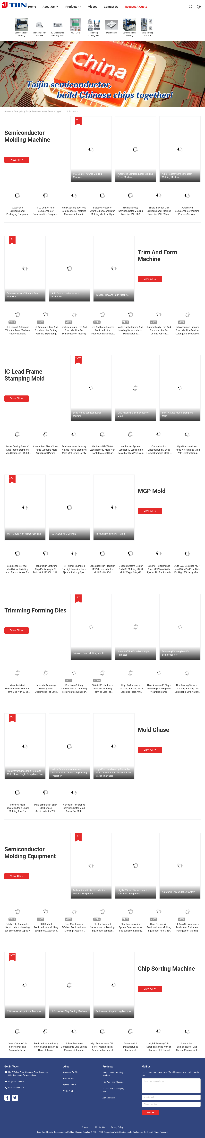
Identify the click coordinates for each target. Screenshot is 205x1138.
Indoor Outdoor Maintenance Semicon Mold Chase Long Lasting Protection (69, 772)
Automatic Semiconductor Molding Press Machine (135, 175)
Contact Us (68, 1091)
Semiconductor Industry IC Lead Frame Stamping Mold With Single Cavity (74, 449)
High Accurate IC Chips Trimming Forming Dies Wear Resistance (159, 688)
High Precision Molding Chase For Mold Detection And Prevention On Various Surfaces (113, 772)
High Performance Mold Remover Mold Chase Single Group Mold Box (25, 773)
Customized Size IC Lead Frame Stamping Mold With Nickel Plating (45, 449)
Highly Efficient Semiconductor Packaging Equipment (133, 892)
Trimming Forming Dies (35, 610)
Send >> (150, 1113)
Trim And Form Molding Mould (88, 653)
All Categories (108, 1098)
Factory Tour (68, 1078)
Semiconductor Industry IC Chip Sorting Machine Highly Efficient (46, 1046)
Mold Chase (153, 729)
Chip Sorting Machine (166, 968)
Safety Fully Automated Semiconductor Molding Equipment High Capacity (17, 927)
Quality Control (69, 1085)
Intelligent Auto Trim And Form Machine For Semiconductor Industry (74, 330)
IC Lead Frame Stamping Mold (24, 375)
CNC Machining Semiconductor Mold (133, 414)
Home (7, 111)
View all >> (16, 159)
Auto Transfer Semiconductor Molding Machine (177, 175)
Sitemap (85, 1127)
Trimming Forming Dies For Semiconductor (176, 653)
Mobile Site (100, 1127)
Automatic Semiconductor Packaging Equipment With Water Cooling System (17, 214)
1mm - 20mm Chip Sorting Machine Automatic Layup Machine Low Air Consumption (17, 1050)
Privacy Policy (117, 1127)
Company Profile (70, 1072)
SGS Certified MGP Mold (63, 533)
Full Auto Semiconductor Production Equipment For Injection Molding (187, 927)
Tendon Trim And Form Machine (112, 295)
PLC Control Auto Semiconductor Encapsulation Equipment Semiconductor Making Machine (46, 214)
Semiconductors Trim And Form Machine (23, 295)
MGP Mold (152, 491)
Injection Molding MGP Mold (110, 533)
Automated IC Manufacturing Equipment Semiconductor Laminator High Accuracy (131, 1050)
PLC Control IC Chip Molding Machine (87, 175)
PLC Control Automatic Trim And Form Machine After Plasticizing (17, 330)
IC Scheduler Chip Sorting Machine (69, 1011)
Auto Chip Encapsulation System (178, 892)
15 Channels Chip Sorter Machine (24, 1011)
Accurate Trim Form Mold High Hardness (133, 653)
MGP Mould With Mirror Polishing (24, 533)
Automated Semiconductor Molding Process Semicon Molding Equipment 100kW (187, 214)
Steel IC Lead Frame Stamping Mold (177, 414)
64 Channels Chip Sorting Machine (113, 1011)
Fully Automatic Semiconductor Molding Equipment (89, 892)
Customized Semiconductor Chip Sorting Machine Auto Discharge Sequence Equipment (187, 1050)
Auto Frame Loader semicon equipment (65, 295)
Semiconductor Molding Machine (27, 136)
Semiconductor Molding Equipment (30, 853)
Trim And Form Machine (157, 256)
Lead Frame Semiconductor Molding (87, 414)
